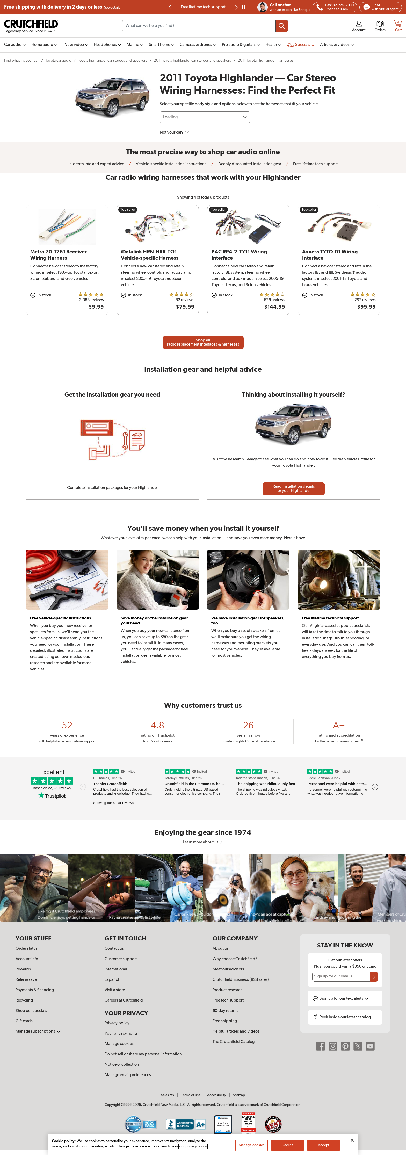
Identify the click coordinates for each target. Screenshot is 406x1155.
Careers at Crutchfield (124, 1000)
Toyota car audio (58, 60)
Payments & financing (35, 990)
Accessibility (216, 1095)
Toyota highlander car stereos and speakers (112, 60)
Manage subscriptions (38, 1031)
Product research (228, 990)
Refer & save (26, 980)
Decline (288, 1145)
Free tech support (228, 1000)
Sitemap (239, 1095)
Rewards (23, 969)
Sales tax (167, 1095)
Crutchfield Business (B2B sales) (241, 980)
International (116, 969)
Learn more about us (203, 842)
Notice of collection (122, 1065)
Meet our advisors (228, 969)
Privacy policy (117, 1023)
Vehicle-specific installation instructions (170, 164)
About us (221, 949)
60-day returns (225, 1011)
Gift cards (24, 1021)
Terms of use (190, 1095)
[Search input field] (205, 26)
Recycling (24, 1000)
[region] (203, 887)
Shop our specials (31, 1011)
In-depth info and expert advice (96, 164)
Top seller (127, 209)
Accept (323, 1145)
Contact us (114, 949)
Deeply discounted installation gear (249, 164)
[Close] (352, 1140)
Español (112, 980)
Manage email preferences (128, 1075)
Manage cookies (119, 1044)
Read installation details (293, 489)
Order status (27, 949)
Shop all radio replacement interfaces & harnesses (203, 342)
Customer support (121, 959)
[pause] (243, 7)
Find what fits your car (21, 60)
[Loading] (205, 117)
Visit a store (115, 990)
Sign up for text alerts (344, 999)
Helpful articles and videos (236, 1031)
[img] (169, 7)
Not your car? (174, 132)
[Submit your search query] (282, 26)
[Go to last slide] (170, 7)
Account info (27, 959)
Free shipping (62, 7)
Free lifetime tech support (203, 7)
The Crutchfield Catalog (234, 1042)
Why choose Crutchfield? (235, 959)
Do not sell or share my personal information (143, 1054)
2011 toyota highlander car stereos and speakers (192, 60)
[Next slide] (236, 7)
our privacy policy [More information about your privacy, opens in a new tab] (193, 1147)
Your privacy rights (121, 1034)
